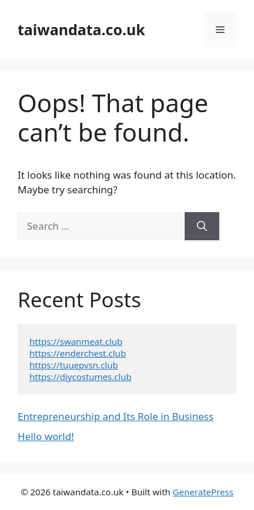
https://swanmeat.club (75, 341)
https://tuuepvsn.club (73, 365)
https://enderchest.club (77, 353)
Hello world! (46, 436)
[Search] (202, 226)
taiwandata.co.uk (81, 29)
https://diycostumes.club (80, 376)
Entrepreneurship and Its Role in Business (115, 416)
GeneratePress (203, 492)
